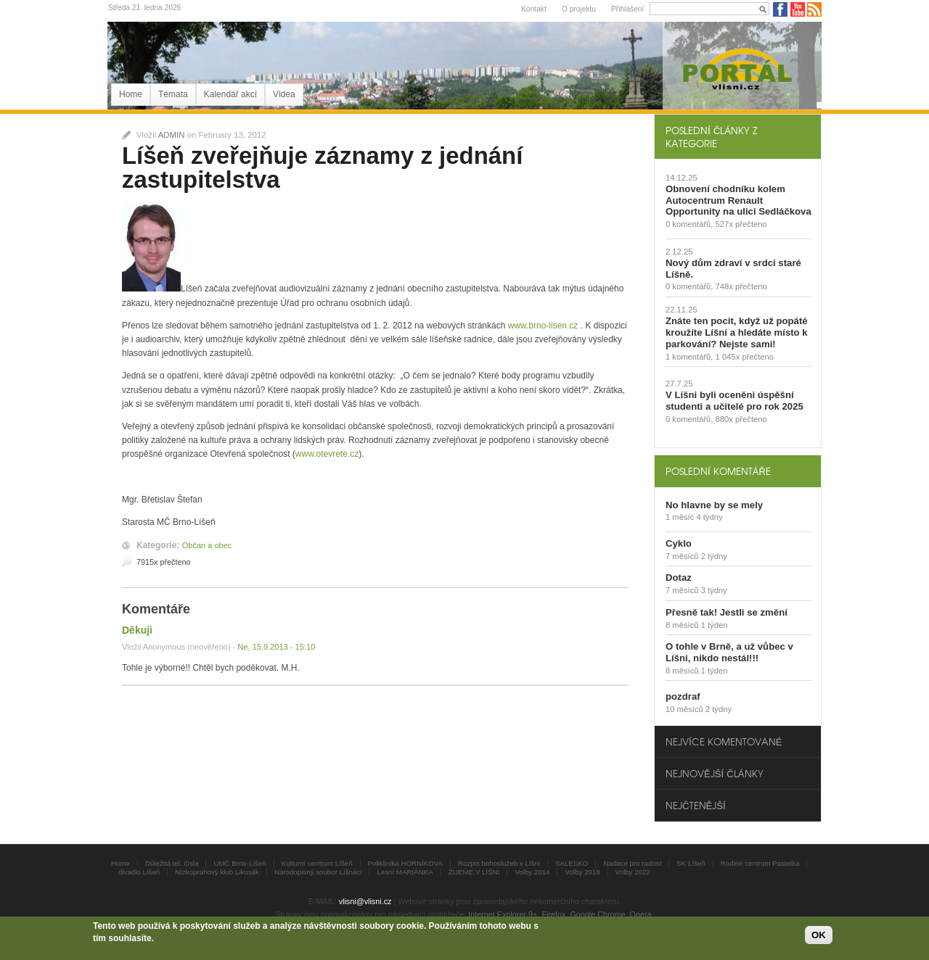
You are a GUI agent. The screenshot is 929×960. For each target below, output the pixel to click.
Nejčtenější (696, 805)
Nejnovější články (715, 773)
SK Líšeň (690, 863)
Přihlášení (627, 9)
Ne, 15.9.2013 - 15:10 (276, 646)
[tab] (738, 136)
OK (818, 936)
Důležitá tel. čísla (171, 863)
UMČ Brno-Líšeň (239, 863)
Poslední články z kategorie (711, 136)
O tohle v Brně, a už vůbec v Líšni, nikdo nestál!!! (729, 652)
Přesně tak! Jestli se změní (726, 612)
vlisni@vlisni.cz (365, 901)
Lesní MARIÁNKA (405, 872)
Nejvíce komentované (724, 741)
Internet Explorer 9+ (502, 914)
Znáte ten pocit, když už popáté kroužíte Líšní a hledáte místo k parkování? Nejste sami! (737, 332)
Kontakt (534, 9)
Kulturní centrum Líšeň (317, 863)
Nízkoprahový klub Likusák (217, 872)
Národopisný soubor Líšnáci (317, 872)
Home (130, 94)
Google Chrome (597, 914)
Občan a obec (207, 545)
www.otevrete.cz (327, 454)
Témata (173, 94)
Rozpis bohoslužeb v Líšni (499, 863)
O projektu (579, 9)
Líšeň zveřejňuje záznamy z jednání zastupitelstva (322, 167)
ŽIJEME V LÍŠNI (474, 872)
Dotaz (679, 577)
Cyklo (679, 543)
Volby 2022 (632, 872)
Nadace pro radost (632, 863)
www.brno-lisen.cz (543, 325)
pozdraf (683, 696)
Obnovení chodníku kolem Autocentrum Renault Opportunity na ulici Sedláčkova (738, 200)
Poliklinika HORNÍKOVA (405, 863)
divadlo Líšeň (139, 872)
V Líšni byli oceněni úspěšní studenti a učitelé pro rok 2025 (734, 400)
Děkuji (137, 630)
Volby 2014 (532, 872)
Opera (641, 914)
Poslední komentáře (718, 471)
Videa (284, 94)
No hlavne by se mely (714, 505)
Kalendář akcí (230, 94)
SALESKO (571, 863)
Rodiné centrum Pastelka (760, 863)
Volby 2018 (582, 872)
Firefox (553, 914)
